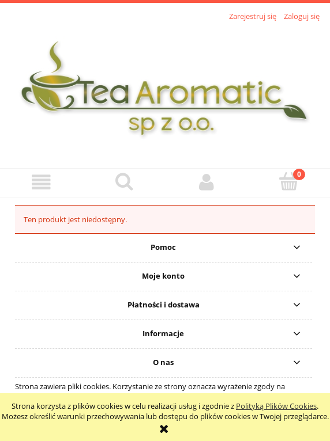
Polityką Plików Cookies (276, 406)
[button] (41, 182)
